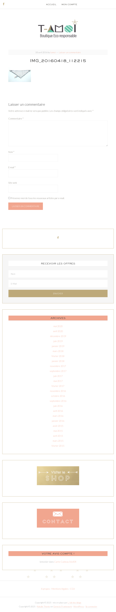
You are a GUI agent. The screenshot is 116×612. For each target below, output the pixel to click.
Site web (12, 182)
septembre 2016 (58, 401)
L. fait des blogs (74, 602)
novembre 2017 (58, 366)
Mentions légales (60, 588)
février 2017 (58, 386)
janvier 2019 (58, 346)
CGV (72, 588)
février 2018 (58, 356)
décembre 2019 (58, 336)
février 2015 (58, 445)
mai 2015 (58, 430)
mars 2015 (58, 440)
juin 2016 (58, 406)
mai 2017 (58, 381)
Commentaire (16, 118)
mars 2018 (58, 351)
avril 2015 (58, 435)
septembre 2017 (58, 371)
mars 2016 (58, 415)
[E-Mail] (57, 283)
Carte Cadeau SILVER (65, 561)
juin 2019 (58, 341)
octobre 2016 (58, 396)
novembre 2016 (58, 391)
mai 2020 (58, 326)
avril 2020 (58, 331)
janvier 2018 (58, 361)
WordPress (78, 606)
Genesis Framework (62, 606)
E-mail (12, 167)
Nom (11, 152)
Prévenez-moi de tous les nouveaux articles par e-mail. (37, 198)
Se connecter (91, 606)
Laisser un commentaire (70, 52)
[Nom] (57, 274)
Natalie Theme (43, 606)
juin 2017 (58, 376)
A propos (45, 588)
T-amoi (58, 28)
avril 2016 (58, 411)
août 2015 (58, 425)
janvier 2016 (58, 420)
